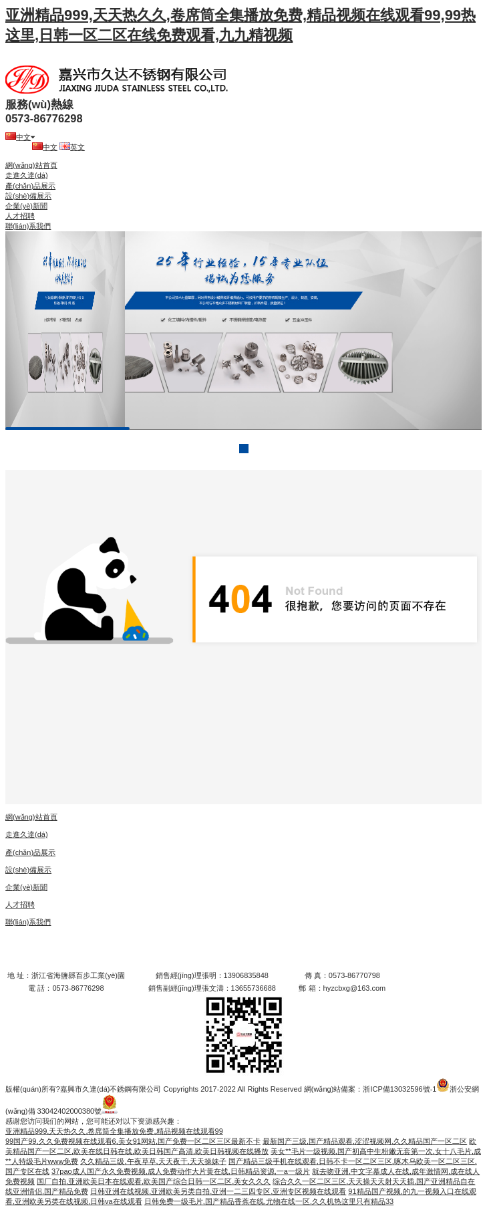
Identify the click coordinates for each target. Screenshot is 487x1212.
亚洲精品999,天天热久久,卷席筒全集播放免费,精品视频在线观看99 (114, 1131)
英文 (72, 147)
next (444, 331)
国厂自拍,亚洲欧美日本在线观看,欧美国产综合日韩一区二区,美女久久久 (154, 1181)
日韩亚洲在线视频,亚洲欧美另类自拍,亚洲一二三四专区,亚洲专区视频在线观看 (218, 1191)
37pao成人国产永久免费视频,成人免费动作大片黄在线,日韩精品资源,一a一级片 (180, 1171)
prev (43, 331)
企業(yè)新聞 (26, 206)
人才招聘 (20, 216)
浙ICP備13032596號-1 (399, 1089)
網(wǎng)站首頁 (31, 165)
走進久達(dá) (26, 175)
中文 (20, 137)
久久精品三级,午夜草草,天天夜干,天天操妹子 (153, 1161)
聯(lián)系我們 (28, 226)
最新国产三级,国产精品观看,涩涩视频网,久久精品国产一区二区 (365, 1141)
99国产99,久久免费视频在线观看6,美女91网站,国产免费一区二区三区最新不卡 (133, 1141)
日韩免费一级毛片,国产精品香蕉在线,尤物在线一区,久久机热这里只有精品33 (268, 1201)
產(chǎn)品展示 (30, 186)
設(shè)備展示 (28, 196)
